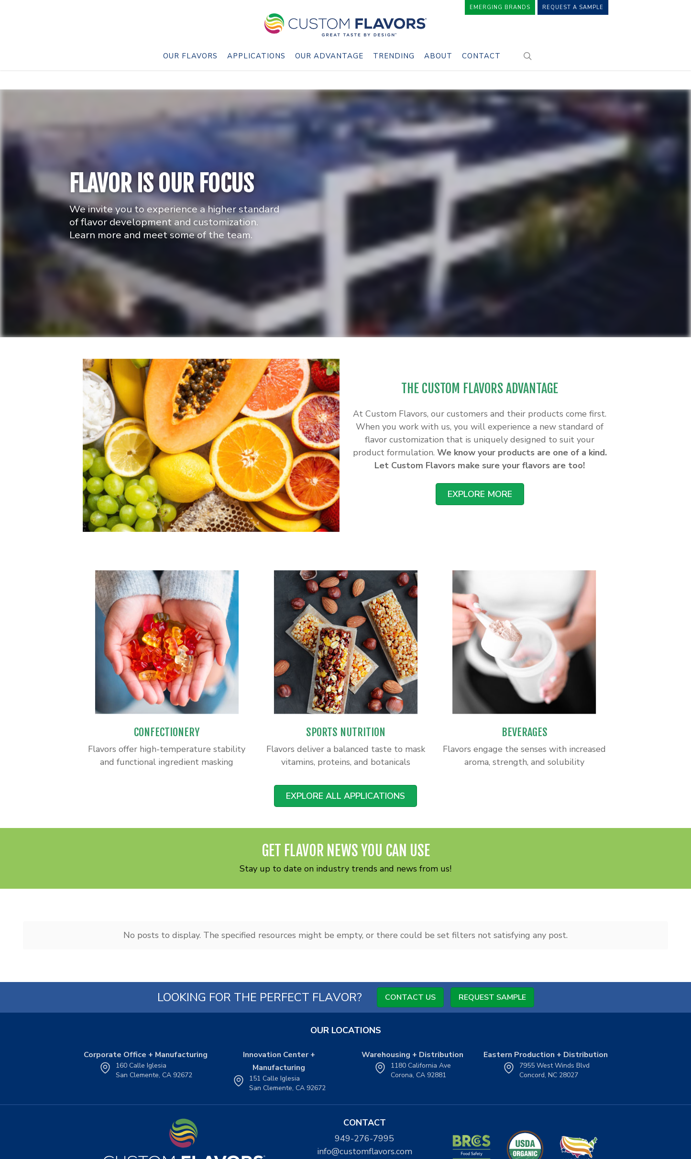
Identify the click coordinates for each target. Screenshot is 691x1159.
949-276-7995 (364, 1138)
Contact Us (410, 997)
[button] (480, 494)
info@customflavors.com (364, 1151)
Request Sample (492, 997)
